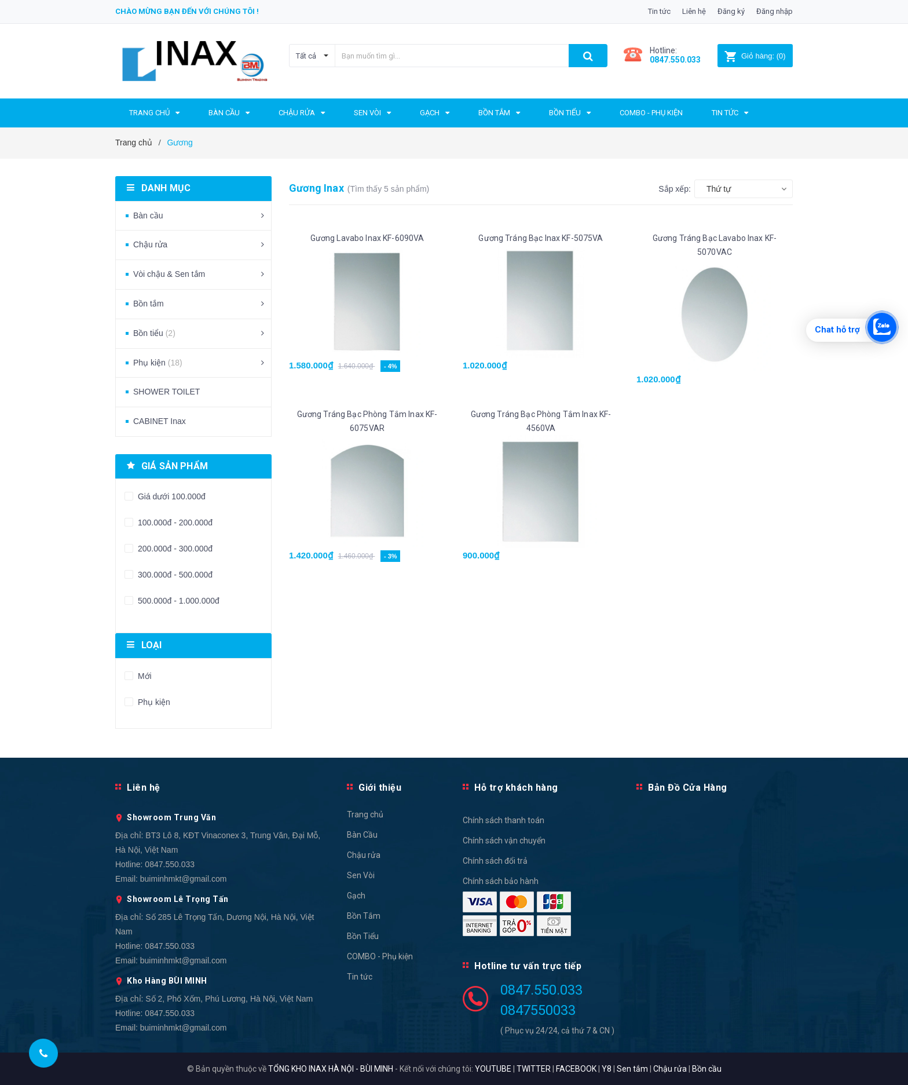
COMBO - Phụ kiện (380, 956)
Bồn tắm (148, 303)
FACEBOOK (576, 1068)
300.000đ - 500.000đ (174, 574)
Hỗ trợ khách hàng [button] (516, 787)
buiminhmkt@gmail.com (183, 878)
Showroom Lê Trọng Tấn (178, 899)
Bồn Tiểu (363, 936)
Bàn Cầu (362, 834)
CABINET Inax (159, 421)
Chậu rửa (150, 244)
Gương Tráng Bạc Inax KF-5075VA (540, 238)
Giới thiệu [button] (379, 787)
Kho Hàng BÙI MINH (167, 980)
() (754, 56)
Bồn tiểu (154, 333)
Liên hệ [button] (143, 787)
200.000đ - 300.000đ (174, 548)
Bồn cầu (707, 1068)
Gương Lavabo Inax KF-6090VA (367, 238)
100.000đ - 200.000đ (174, 522)
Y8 (607, 1068)
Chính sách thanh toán (503, 820)
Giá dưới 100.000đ (171, 496)
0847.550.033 (170, 864)
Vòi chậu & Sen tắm (169, 274)
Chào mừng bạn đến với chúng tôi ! (187, 11)
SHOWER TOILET (166, 391)
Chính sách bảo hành (501, 881)
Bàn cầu (148, 215)
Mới (144, 676)
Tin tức (659, 11)
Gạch (356, 895)
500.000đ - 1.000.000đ (177, 600)
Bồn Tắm (363, 915)
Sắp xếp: (674, 188)
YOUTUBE (493, 1068)
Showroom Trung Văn (171, 817)
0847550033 (538, 1010)
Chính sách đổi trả (495, 860)
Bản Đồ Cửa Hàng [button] (687, 787)
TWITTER (534, 1068)
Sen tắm (632, 1068)
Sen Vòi (361, 875)
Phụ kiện (157, 362)
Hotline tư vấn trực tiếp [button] (527, 965)
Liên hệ (694, 11)
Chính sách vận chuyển (504, 840)
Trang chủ (365, 814)
